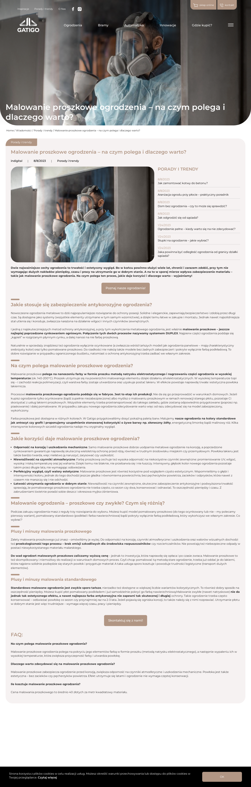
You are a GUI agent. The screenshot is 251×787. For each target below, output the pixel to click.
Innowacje (168, 25)
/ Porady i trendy (42, 130)
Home (10, 130)
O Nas (62, 8)
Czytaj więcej (47, 777)
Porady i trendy (43, 8)
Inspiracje (23, 8)
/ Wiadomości (23, 130)
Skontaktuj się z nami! (125, 620)
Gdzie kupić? (202, 25)
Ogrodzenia (73, 25)
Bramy (103, 25)
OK (222, 776)
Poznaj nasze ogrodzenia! (126, 288)
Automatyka (134, 25)
